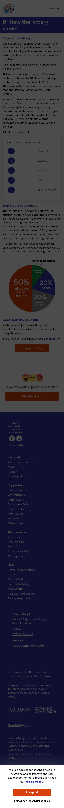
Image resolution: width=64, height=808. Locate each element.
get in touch (52, 338)
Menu (55, 8)
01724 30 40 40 (22, 634)
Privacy (12, 471)
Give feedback (32, 396)
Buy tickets (15, 490)
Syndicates (15, 518)
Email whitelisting (18, 584)
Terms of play (16, 579)
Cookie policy (16, 476)
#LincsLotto (16, 445)
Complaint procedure (21, 593)
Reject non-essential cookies (32, 801)
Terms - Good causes (21, 570)
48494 (12, 758)
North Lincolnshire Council (28, 740)
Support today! (32, 348)
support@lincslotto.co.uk (28, 645)
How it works (16, 509)
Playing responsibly (20, 598)
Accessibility (16, 589)
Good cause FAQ (18, 551)
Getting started (18, 556)
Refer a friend (16, 523)
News (11, 467)
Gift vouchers (16, 495)
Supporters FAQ (18, 504)
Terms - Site (15, 574)
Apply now (14, 537)
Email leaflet (15, 546)
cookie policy (34, 781)
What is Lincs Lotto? (21, 462)
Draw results (16, 514)
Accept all (32, 792)
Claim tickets (16, 499)
